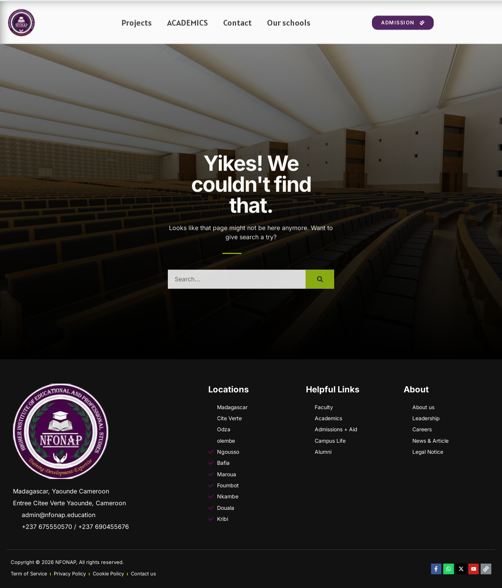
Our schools (289, 28)
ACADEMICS (187, 28)
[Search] (320, 285)
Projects (136, 28)
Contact (237, 28)
